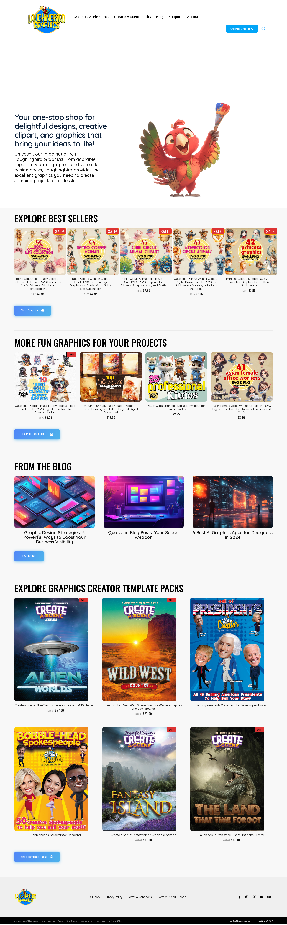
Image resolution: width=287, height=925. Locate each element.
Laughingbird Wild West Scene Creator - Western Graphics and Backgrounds (143, 707)
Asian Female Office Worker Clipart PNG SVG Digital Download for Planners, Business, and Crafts (241, 409)
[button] (263, 28)
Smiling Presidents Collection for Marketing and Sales (231, 705)
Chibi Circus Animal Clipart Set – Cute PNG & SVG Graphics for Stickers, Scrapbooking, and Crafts (143, 282)
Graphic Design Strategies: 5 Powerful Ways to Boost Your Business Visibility (54, 537)
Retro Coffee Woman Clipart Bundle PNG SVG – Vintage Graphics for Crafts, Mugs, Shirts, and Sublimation (91, 283)
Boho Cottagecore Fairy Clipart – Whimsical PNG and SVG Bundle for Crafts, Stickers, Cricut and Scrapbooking (37, 283)
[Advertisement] (143, 68)
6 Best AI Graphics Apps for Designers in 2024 (233, 535)
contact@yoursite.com (241, 921)
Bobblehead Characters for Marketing (56, 835)
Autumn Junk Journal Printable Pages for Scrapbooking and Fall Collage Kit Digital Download (111, 409)
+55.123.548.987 (265, 921)
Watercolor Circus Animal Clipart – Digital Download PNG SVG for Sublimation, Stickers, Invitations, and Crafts (196, 283)
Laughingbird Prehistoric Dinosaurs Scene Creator (231, 835)
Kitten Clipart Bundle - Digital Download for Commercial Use (176, 407)
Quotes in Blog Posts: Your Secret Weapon (143, 535)
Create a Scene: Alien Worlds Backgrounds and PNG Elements (56, 705)
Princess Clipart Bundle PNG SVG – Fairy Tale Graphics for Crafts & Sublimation (249, 282)
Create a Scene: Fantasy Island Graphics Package (143, 835)
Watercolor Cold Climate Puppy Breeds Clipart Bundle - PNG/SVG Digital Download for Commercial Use (45, 409)
